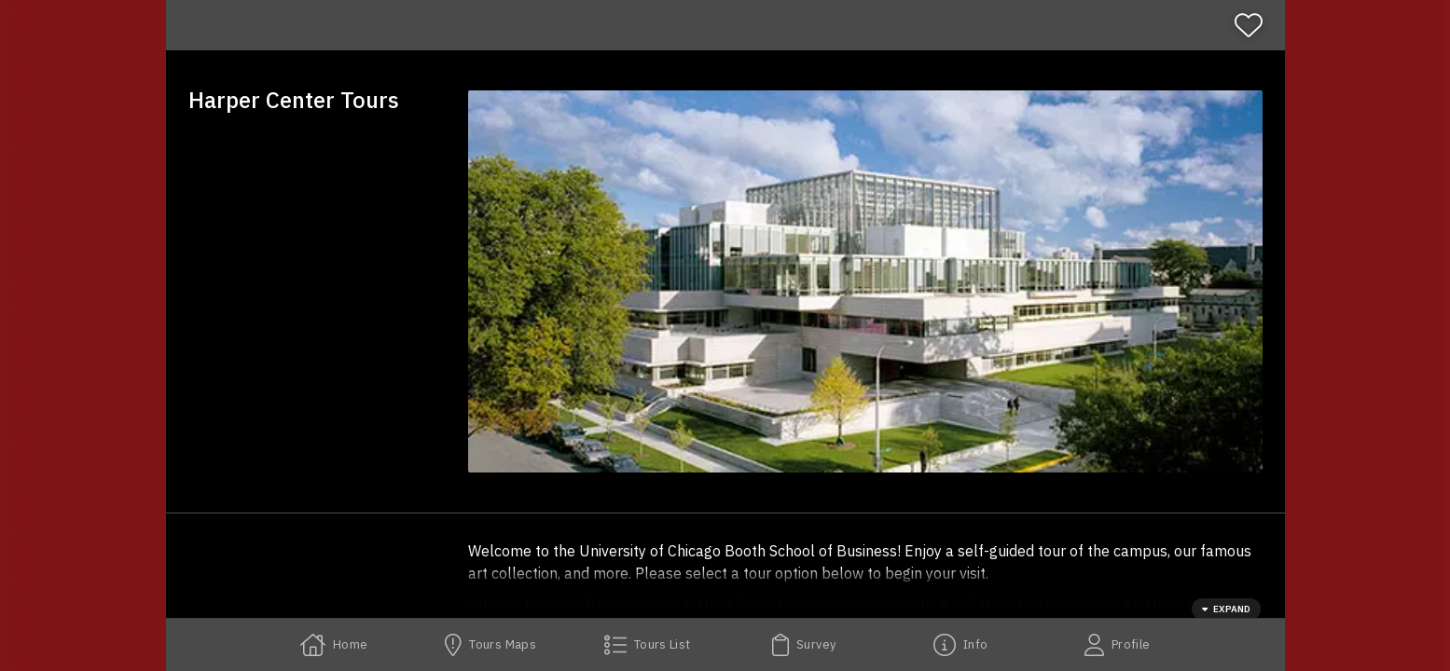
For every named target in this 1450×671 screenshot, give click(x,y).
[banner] (725, 25)
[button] (865, 281)
